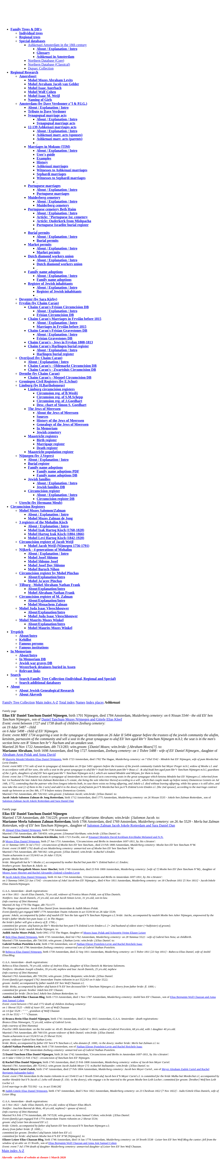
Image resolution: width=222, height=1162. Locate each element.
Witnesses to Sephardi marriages (61, 178)
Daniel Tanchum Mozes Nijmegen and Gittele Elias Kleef (81, 719)
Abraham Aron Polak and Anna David (29, 754)
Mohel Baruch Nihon (43, 569)
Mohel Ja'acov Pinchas (45, 581)
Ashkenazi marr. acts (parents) (59, 139)
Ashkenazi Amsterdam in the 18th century (57, 45)
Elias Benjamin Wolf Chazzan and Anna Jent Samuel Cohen (82, 1143)
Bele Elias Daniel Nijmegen (21, 937)
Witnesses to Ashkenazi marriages (62, 170)
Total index (67, 702)
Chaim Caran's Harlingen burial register (58, 346)
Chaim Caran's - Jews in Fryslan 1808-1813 (60, 342)
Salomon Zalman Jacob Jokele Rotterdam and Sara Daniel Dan (38, 800)
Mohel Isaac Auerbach (44, 88)
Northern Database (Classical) (49, 64)
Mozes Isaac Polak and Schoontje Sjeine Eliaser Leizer (114, 932)
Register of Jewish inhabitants (50, 283)
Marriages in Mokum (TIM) (49, 146)
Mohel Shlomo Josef (43, 561)
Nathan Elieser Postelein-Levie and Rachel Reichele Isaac (109, 944)
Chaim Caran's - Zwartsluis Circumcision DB (62, 369)
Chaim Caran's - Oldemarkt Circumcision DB (62, 366)
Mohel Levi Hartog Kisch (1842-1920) (56, 538)
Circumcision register (44, 491)
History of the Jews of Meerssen (60, 420)
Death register (47, 448)
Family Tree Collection (18, 702)
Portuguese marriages (44, 186)
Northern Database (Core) (46, 60)
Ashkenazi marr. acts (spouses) (59, 135)
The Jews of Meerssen (44, 409)
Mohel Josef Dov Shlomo (46, 565)
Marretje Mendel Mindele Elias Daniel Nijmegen (33, 759)
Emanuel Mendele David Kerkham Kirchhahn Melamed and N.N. (126, 837)
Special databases (32, 41)
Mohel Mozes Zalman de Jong (50, 518)
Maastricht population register (50, 452)
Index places (95, 702)
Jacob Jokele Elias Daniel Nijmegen (25, 877)
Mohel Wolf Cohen (42, 92)
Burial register (39, 463)
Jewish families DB (51, 487)
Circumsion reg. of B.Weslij (57, 393)
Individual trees (31, 33)
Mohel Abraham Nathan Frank (51, 592)
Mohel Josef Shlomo (43, 557)
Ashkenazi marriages (52, 166)
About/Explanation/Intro (46, 577)
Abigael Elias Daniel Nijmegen (23, 830)
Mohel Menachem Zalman (47, 604)
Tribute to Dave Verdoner (47, 111)
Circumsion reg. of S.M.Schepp (60, 397)
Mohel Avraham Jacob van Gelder (53, 84)
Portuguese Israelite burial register (63, 225)
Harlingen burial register (55, 354)
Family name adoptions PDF (58, 471)
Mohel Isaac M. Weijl (44, 96)
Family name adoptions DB (57, 475)
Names (80, 702)
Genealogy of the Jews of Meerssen (63, 424)
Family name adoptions (45, 272)
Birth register (47, 440)
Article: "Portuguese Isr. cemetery (62, 217)
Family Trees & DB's (26, 29)
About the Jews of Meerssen (57, 413)
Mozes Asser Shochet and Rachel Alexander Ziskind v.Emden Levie (41, 872)
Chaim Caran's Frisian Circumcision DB (58, 307)
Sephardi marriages (51, 174)
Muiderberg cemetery (44, 197)
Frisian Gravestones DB (54, 338)
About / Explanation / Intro (57, 49)
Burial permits (39, 233)
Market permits (39, 244)
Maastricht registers (43, 436)
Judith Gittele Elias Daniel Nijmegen (26, 1090)
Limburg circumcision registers (51, 389)
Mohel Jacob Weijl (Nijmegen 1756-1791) (58, 546)
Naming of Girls (40, 100)
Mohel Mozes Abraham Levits (50, 80)
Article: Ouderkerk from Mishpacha (64, 221)
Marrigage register (51, 444)
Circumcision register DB (55, 499)
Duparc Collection (41, 68)
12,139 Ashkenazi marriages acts (52, 127)
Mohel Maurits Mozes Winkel (50, 628)
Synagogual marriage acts (47, 115)
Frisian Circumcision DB (55, 315)
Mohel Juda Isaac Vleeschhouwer (53, 616)
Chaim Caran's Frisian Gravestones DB (57, 330)
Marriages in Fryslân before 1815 (61, 326)
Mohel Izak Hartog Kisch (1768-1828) (56, 530)
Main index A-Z (47, 702)
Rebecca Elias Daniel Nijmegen (23, 951)
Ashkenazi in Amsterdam (55, 56)
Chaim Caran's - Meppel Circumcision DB (59, 377)
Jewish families (39, 479)
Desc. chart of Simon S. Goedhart (61, 405)
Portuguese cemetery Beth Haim (52, 209)
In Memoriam (47, 428)
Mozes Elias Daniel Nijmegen (22, 841)
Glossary (43, 53)
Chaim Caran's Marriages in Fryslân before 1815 (64, 319)
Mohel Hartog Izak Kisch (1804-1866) (56, 534)
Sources (42, 416)
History (42, 162)
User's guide (46, 154)
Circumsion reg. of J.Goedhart (59, 401)
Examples (44, 158)
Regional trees (29, 37)
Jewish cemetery (49, 432)
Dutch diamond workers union (50, 256)
